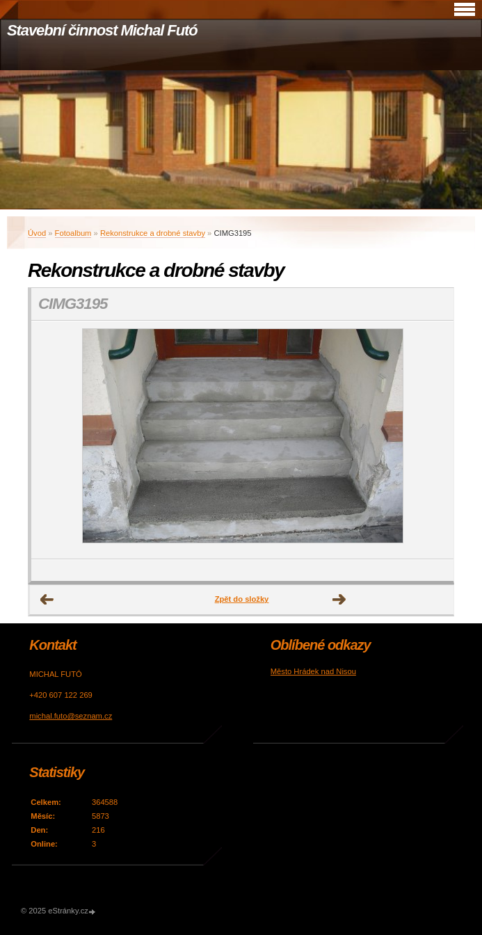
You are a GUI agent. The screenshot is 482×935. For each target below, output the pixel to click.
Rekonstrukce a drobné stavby (152, 233)
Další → (339, 599)
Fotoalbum (73, 233)
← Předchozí (47, 599)
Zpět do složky (242, 599)
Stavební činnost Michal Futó (102, 30)
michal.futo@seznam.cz (70, 716)
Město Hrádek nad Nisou (313, 671)
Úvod (37, 233)
